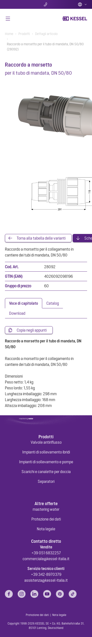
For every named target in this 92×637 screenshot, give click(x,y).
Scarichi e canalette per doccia (46, 471)
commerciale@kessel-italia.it (46, 558)
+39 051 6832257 (46, 553)
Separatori (46, 481)
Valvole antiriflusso (46, 442)
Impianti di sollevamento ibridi (46, 452)
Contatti (46, 4)
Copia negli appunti (32, 330)
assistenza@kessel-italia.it (46, 580)
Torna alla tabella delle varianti (41, 238)
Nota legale (46, 529)
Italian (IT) (82, 4)
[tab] (23, 303)
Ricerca (18, 4)
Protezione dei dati (46, 519)
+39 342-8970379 (46, 574)
